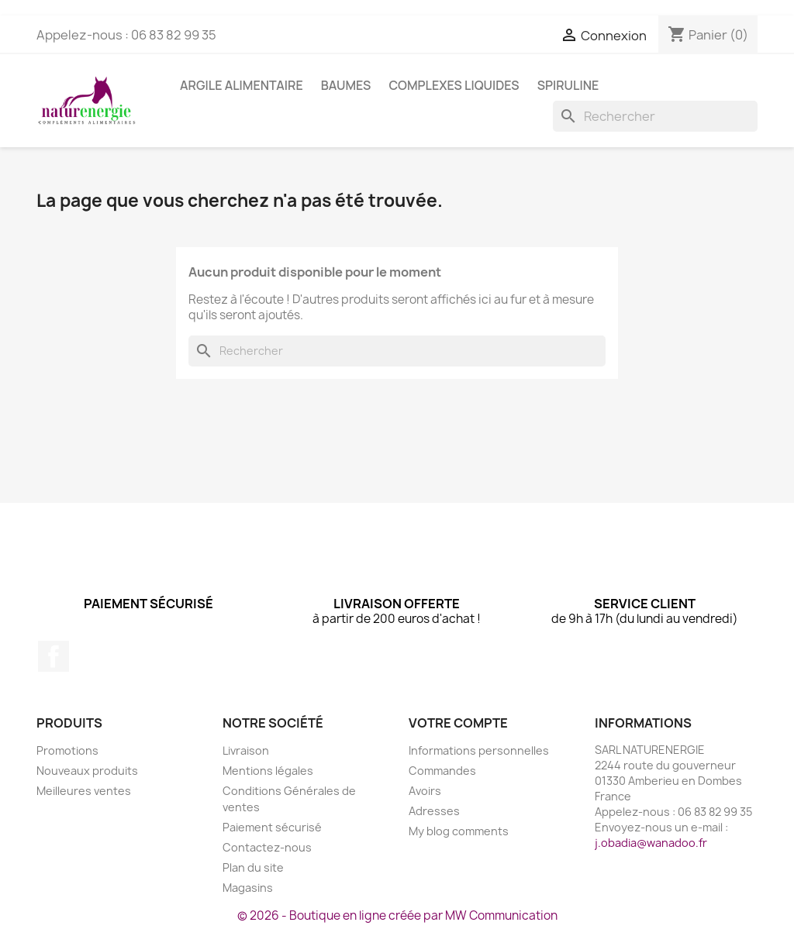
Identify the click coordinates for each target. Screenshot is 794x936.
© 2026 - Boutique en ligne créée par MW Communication (397, 915)
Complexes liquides (453, 85)
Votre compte (458, 722)
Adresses (434, 811)
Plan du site (253, 867)
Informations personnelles (479, 750)
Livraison (246, 750)
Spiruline (568, 85)
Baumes (346, 85)
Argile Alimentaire (241, 85)
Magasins (248, 887)
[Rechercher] (655, 116)
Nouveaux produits (87, 770)
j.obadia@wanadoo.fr (651, 842)
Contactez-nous (267, 847)
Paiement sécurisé (272, 827)
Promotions (67, 750)
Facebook (53, 656)
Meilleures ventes (83, 790)
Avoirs (425, 790)
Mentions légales (268, 770)
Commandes (442, 770)
